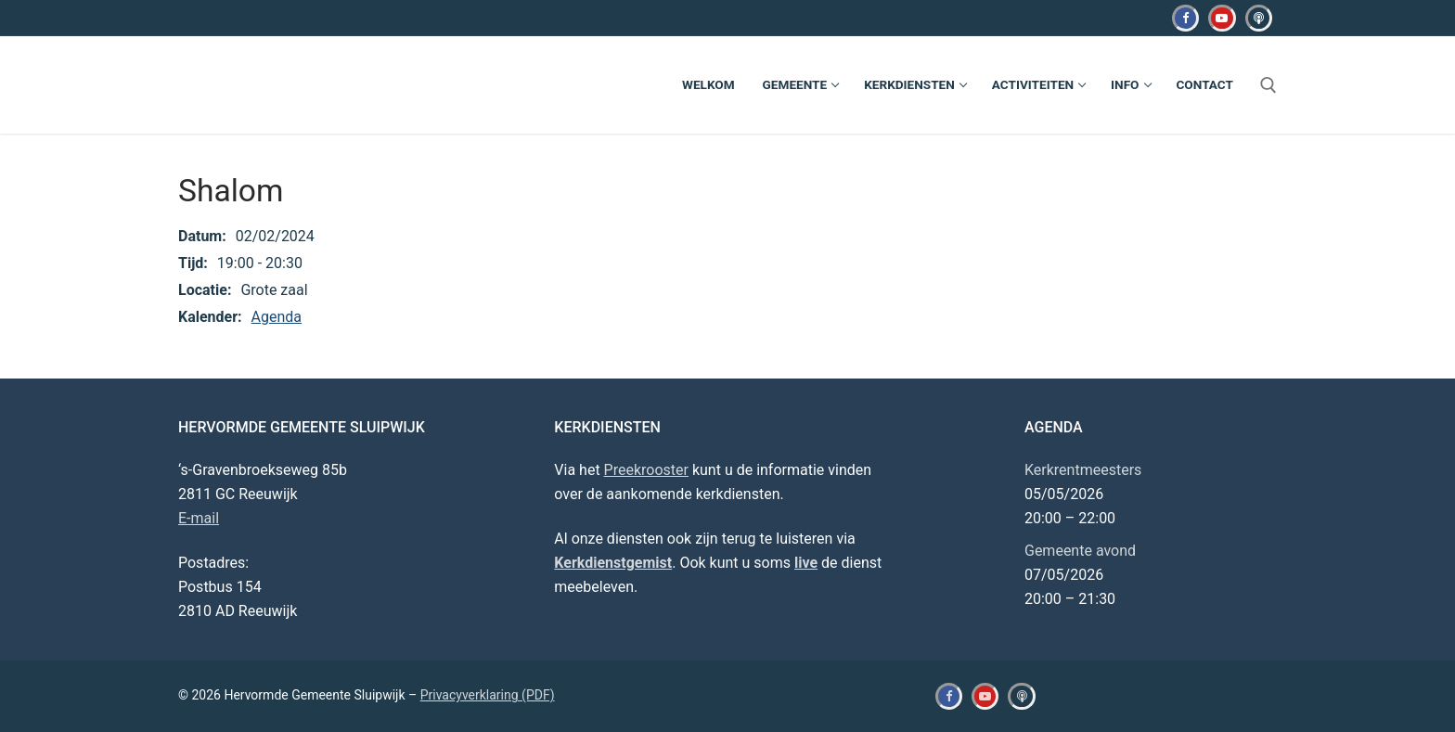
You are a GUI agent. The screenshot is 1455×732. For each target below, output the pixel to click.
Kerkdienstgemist (613, 562)
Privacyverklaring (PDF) (487, 694)
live (806, 562)
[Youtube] (1221, 18)
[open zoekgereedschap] (1268, 85)
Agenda (276, 317)
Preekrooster (646, 470)
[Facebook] (1185, 18)
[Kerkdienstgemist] (1258, 18)
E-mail (198, 518)
